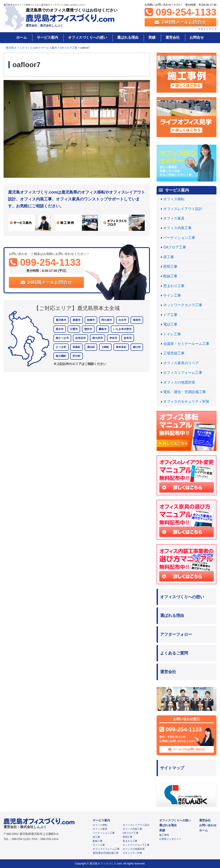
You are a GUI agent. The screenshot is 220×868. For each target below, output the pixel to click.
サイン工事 (172, 295)
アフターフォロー (176, 634)
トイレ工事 (172, 334)
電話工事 (170, 324)
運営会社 (172, 37)
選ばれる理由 (127, 37)
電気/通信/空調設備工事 (105, 853)
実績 (151, 37)
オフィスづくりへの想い (87, 37)
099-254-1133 (180, 12)
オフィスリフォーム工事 (182, 372)
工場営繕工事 (174, 353)
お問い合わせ (207, 825)
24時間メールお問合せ (180, 22)
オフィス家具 (174, 218)
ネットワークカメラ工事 (182, 305)
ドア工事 (170, 315)
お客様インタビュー (170, 839)
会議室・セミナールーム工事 (186, 344)
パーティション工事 (179, 238)
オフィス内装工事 (177, 228)
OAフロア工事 (174, 247)
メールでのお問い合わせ (186, 749)
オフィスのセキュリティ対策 (186, 401)
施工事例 (164, 835)
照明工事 (170, 266)
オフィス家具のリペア (181, 363)
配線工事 (170, 276)
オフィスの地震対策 (179, 382)
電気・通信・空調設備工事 (184, 392)
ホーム (21, 37)
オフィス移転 (174, 199)
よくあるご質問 (174, 653)
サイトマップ (207, 29)
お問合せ (197, 37)
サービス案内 (47, 37)
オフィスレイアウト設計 (182, 209)
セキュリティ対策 (132, 853)
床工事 (168, 257)
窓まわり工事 (174, 286)
